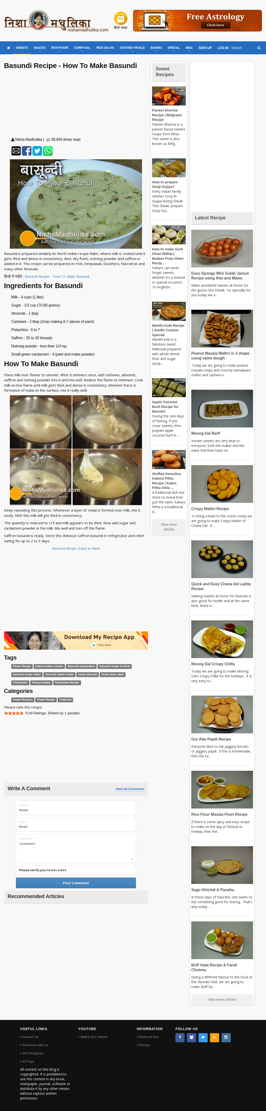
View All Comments (130, 789)
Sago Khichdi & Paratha (212, 890)
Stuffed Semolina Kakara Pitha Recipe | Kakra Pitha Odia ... (168, 473)
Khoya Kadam (22, 683)
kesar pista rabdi (109, 674)
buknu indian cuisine (48, 666)
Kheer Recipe (21, 666)
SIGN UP (205, 48)
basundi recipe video (26, 674)
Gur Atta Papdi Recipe (210, 739)
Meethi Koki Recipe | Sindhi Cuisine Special (168, 330)
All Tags (28, 1061)
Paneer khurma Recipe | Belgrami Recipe (166, 115)
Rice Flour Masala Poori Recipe (218, 814)
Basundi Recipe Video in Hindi (76, 548)
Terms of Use (148, 1036)
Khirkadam (131, 674)
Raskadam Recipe (47, 683)
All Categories (32, 1053)
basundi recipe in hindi (110, 666)
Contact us (30, 1036)
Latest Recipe (211, 218)
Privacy (144, 1044)
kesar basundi (85, 674)
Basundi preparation (79, 666)
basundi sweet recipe (57, 674)
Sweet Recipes (22, 699)
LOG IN (223, 48)
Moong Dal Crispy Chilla (212, 664)
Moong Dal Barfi (205, 433)
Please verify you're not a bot (42, 870)
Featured (63, 699)
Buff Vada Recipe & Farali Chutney (221, 965)
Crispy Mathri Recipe (209, 509)
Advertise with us (35, 1044)
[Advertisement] (76, 104)
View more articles (169, 517)
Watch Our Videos (93, 1036)
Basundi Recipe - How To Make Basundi (58, 276)
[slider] (13, 713)
